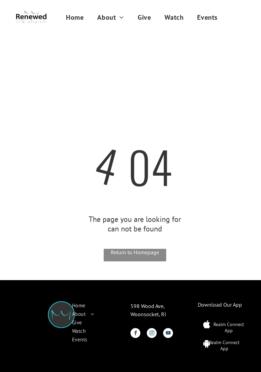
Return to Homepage (135, 252)
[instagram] (152, 334)
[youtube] (168, 334)
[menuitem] (74, 17)
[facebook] (135, 334)
